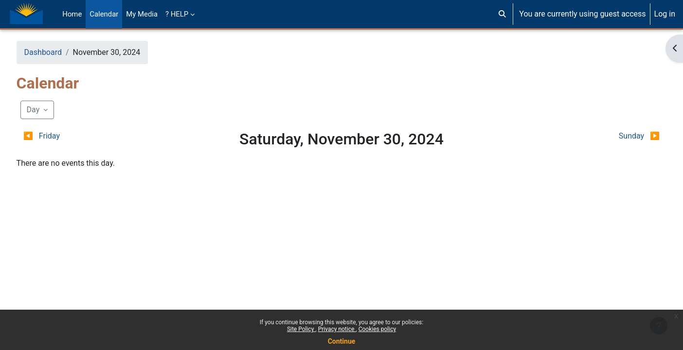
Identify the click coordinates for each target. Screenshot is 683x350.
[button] (502, 14)
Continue (342, 341)
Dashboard (61, 52)
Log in (664, 13)
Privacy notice (337, 329)
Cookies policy (377, 329)
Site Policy (301, 329)
